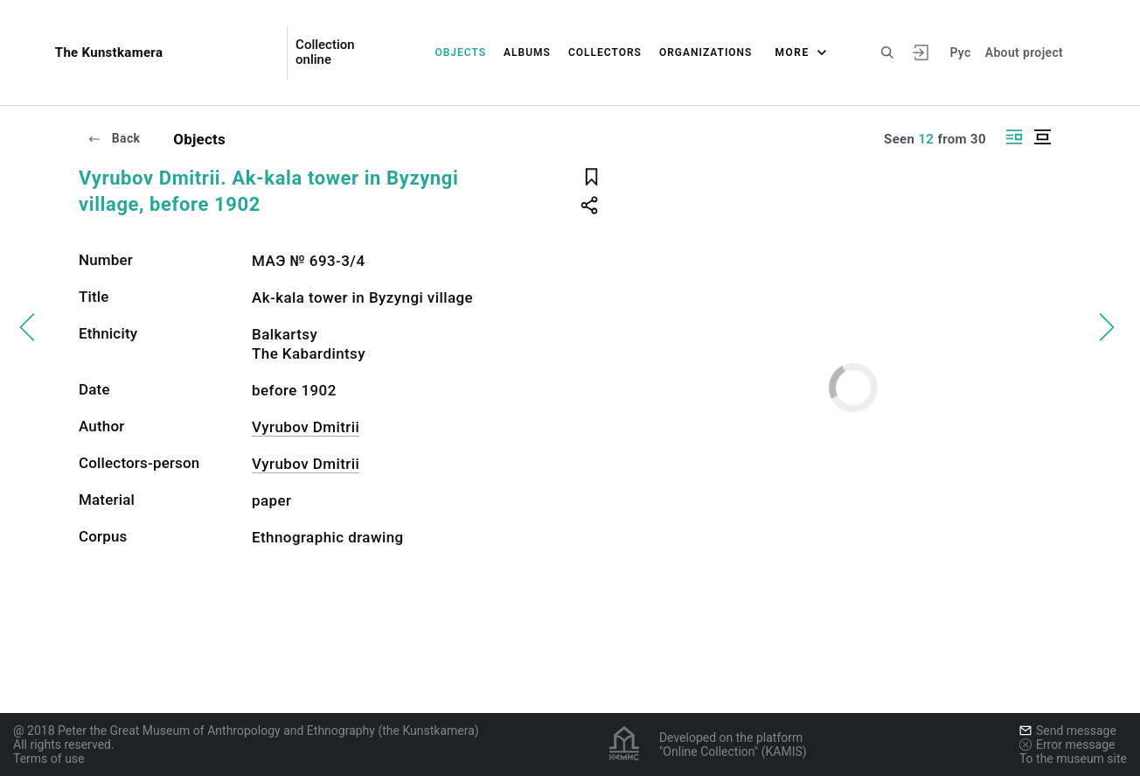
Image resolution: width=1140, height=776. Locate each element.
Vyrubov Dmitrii (305, 427)
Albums (527, 52)
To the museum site (1073, 759)
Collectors (605, 52)
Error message (1067, 745)
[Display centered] (1042, 137)
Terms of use (49, 759)
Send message (1067, 731)
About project (1024, 52)
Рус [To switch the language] (959, 52)
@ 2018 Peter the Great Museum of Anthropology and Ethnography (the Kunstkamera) (246, 731)
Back (113, 138)
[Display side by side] (1014, 137)
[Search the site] (887, 52)
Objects (460, 52)
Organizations (706, 52)
